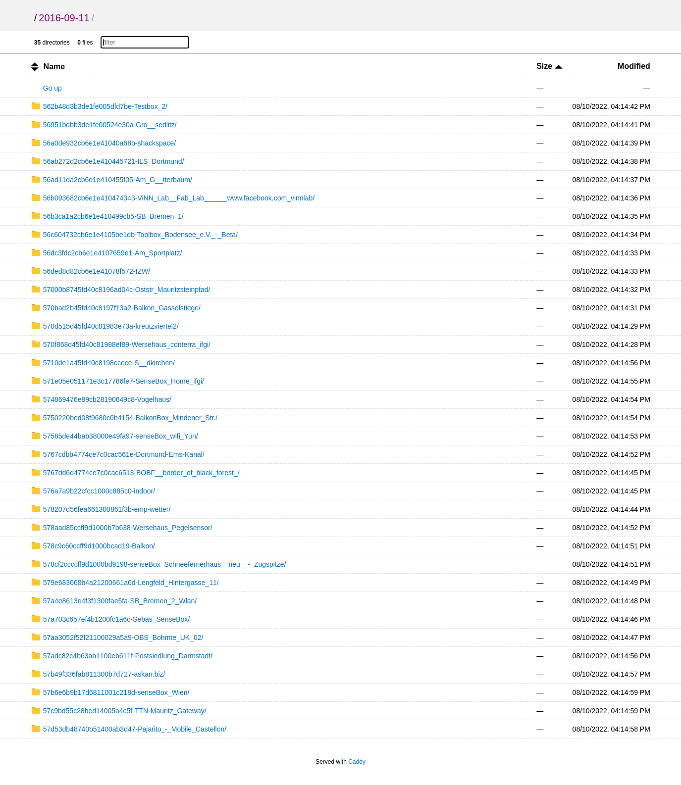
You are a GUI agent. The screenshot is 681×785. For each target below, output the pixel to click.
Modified (634, 66)
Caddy (357, 761)
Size (549, 66)
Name (54, 66)
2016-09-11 (64, 17)
